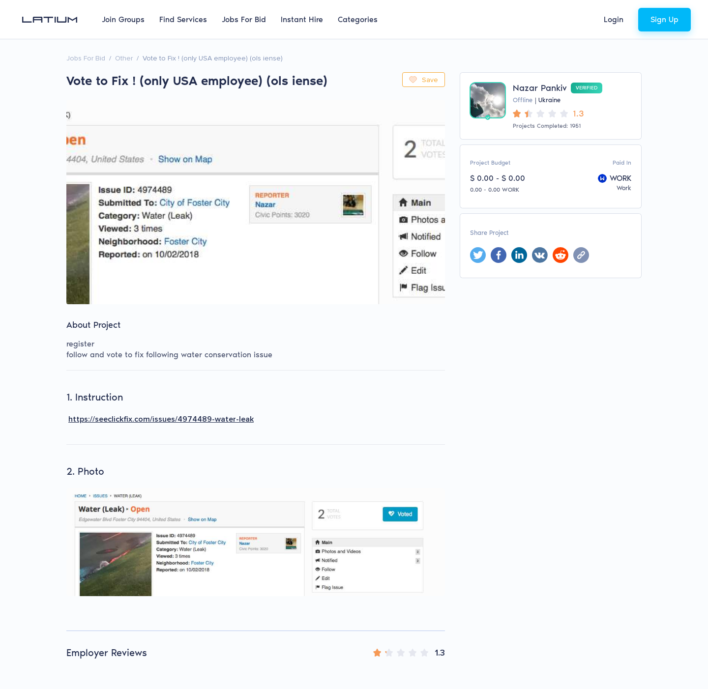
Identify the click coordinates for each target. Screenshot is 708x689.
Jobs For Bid (244, 19)
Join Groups (123, 19)
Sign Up (664, 19)
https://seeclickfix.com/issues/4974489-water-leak (161, 419)
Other (124, 58)
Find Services (183, 19)
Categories (358, 19)
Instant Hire (302, 19)
